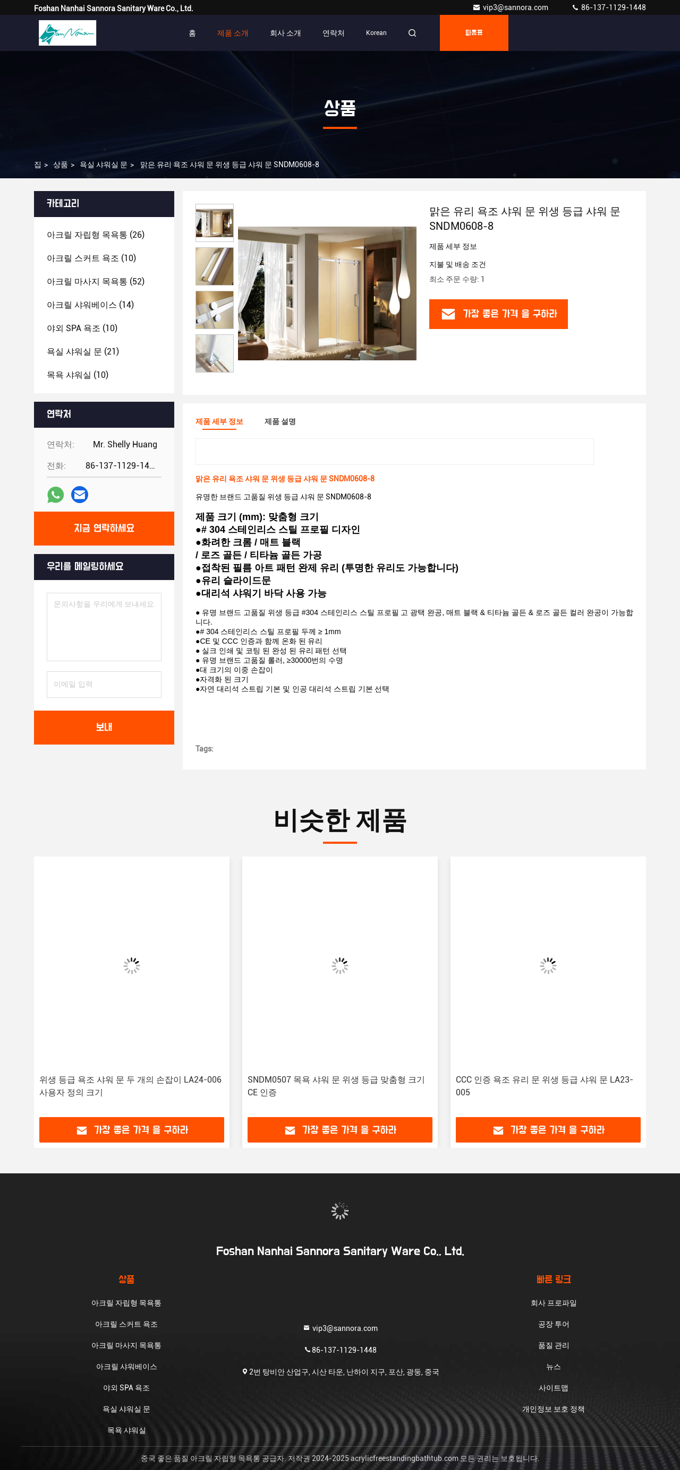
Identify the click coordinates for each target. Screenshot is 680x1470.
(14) (90, 305)
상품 (60, 164)
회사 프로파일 (554, 1303)
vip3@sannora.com (511, 7)
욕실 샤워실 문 (104, 164)
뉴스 (553, 1366)
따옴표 (474, 33)
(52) (95, 281)
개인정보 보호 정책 (553, 1409)
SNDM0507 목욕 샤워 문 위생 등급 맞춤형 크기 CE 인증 (336, 1086)
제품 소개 (233, 33)
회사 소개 (285, 33)
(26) (95, 235)
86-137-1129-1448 (608, 7)
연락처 (333, 33)
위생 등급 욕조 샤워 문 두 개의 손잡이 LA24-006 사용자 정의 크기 (130, 1086)
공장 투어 (554, 1324)
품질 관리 (554, 1345)
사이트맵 (553, 1387)
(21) (83, 352)
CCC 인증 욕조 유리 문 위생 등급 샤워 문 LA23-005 (544, 1086)
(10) (91, 258)
